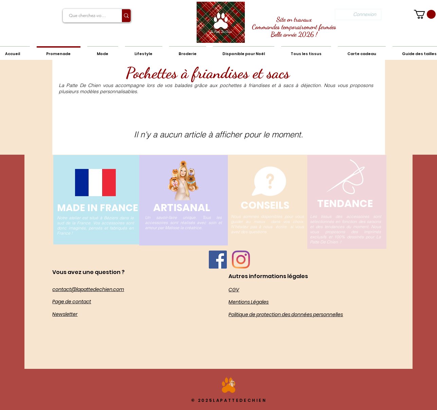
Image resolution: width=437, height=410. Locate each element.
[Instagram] (241, 260)
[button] (425, 14)
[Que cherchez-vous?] (88, 15)
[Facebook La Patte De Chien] (218, 260)
